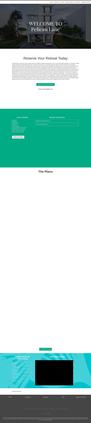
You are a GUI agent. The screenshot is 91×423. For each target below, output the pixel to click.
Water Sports (16, 377)
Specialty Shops (16, 373)
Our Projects (77, 2)
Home (51, 2)
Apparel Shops (16, 380)
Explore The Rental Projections (43, 121)
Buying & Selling (69, 2)
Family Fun (15, 363)
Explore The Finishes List (42, 124)
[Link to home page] (1, 2)
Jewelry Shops (16, 370)
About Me (62, 2)
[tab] (57, 121)
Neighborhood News (85, 2)
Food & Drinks (16, 367)
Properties (56, 2)
